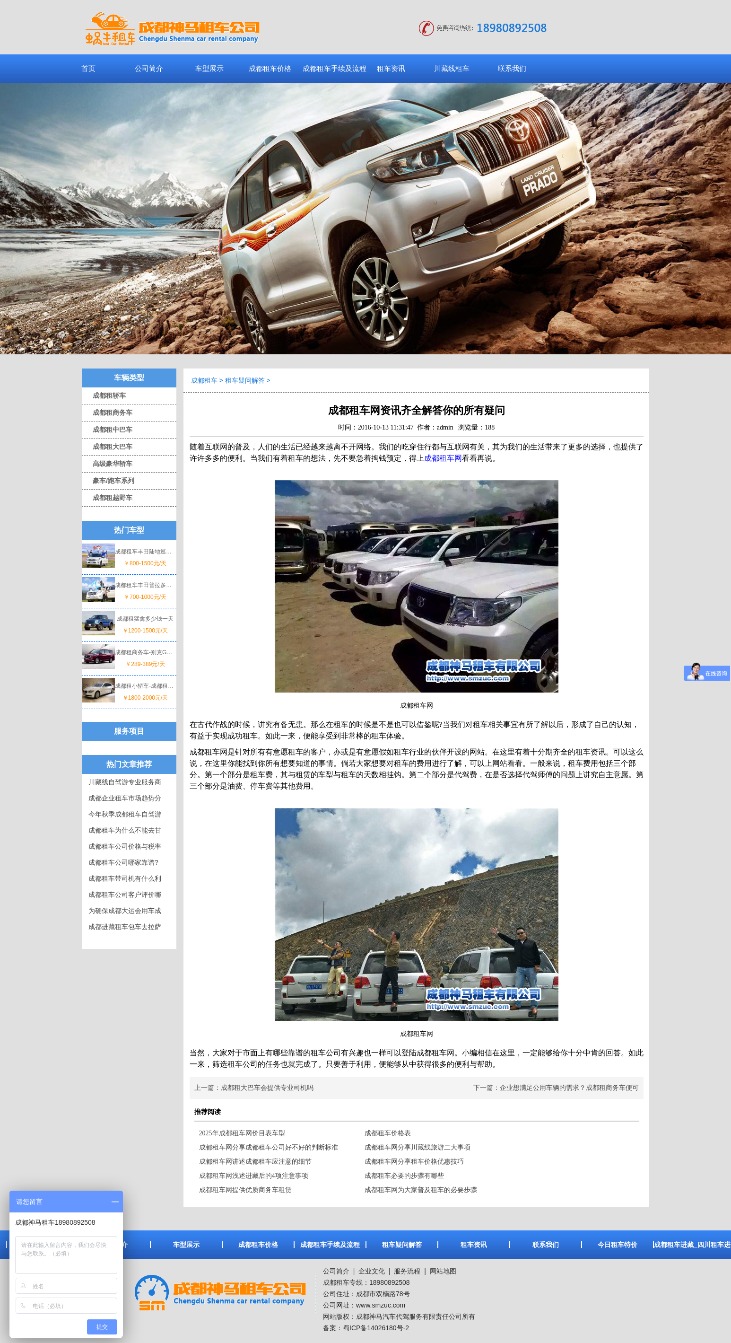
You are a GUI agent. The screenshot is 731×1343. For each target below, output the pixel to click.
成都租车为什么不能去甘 (124, 830)
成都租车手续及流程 (334, 68)
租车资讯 (391, 68)
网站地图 (443, 1271)
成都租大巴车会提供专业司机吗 (267, 1087)
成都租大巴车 (107, 446)
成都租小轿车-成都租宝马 (145, 686)
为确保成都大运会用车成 (124, 910)
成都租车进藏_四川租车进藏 (689, 1244)
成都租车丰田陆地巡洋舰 (145, 551)
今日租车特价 (617, 1244)
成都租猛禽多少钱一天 (145, 618)
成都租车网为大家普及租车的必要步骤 (421, 1190)
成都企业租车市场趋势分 (124, 798)
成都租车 (204, 380)
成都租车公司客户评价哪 (124, 894)
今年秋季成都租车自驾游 (124, 814)
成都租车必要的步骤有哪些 (404, 1175)
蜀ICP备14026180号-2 (376, 1328)
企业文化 (371, 1271)
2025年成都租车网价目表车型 (242, 1133)
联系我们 (512, 68)
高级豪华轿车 (107, 463)
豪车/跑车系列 (108, 480)
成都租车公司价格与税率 (124, 846)
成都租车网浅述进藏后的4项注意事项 (253, 1175)
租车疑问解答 (245, 380)
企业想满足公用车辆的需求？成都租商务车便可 (569, 1087)
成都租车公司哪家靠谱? (123, 862)
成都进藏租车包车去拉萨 (124, 926)
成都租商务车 (107, 412)
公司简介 (149, 68)
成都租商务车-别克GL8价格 (145, 652)
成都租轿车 (104, 395)
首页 (88, 68)
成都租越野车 (107, 497)
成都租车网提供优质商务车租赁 (245, 1190)
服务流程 (407, 1271)
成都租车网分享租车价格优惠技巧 (414, 1161)
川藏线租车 (452, 68)
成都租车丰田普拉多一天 (145, 585)
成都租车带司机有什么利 (124, 878)
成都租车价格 (270, 68)
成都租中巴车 (107, 429)
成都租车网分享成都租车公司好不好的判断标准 (268, 1147)
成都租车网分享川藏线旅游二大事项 (417, 1147)
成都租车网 (443, 458)
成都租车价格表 (388, 1133)
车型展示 (209, 68)
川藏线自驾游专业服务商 (124, 782)
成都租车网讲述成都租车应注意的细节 (255, 1161)
